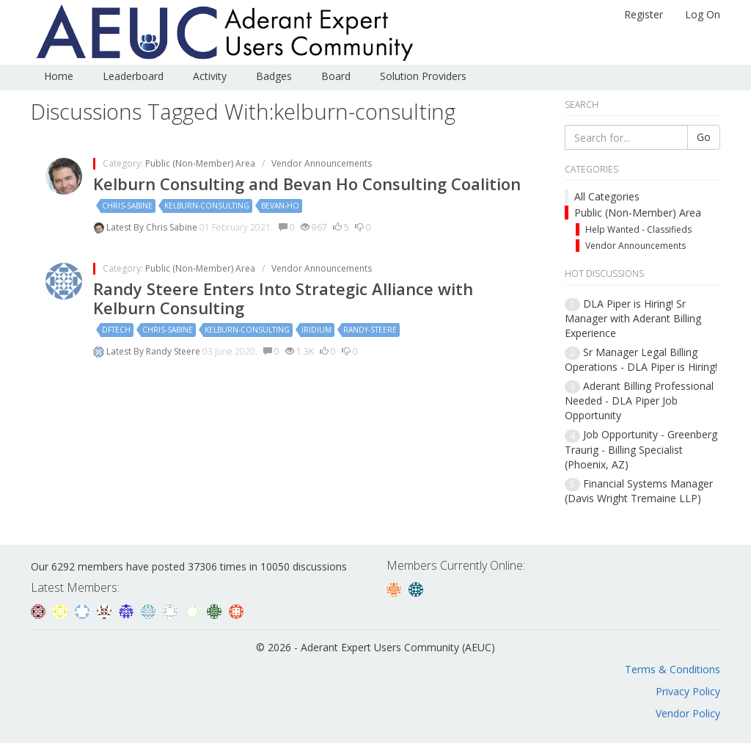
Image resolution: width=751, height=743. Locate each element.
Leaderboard (133, 76)
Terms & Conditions (672, 669)
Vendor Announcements (635, 245)
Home (58, 76)
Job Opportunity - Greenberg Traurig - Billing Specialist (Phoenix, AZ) (641, 449)
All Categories (607, 196)
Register (643, 14)
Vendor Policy (688, 713)
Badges (274, 76)
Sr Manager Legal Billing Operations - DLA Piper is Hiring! (641, 359)
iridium (316, 330)
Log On (702, 14)
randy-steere (370, 330)
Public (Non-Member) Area (637, 213)
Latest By (126, 227)
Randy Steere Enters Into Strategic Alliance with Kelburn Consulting (283, 298)
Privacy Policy (688, 691)
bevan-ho (280, 205)
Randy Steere (174, 351)
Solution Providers (423, 76)
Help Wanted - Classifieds (638, 229)
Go (704, 137)
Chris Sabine (172, 227)
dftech (116, 330)
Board (336, 76)
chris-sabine (127, 205)
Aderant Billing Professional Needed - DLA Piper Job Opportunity (639, 400)
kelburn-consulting (206, 205)
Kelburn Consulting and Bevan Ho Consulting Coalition (307, 184)
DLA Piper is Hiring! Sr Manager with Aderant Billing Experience (633, 318)
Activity (210, 76)
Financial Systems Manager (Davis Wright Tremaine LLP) (639, 490)
